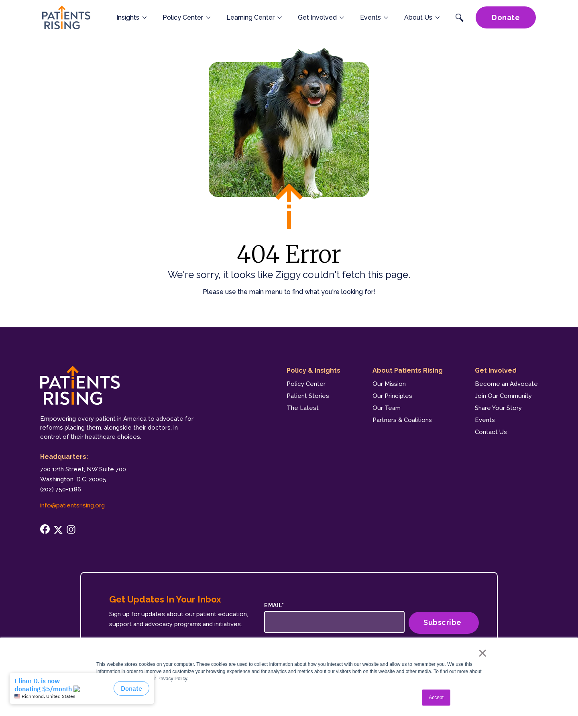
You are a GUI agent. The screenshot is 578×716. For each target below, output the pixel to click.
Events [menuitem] (485, 420)
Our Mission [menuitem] (389, 383)
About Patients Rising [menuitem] (407, 370)
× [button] (478, 653)
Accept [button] (436, 697)
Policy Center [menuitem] (306, 383)
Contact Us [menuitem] (491, 432)
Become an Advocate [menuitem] (506, 383)
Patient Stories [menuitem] (308, 396)
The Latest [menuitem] (303, 408)
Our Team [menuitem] (386, 408)
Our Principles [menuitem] (392, 396)
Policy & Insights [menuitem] (313, 370)
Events (374, 24)
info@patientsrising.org (72, 505)
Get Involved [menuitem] (496, 370)
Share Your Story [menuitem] (498, 408)
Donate (506, 24)
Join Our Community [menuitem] (503, 396)
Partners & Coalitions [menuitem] (402, 420)
